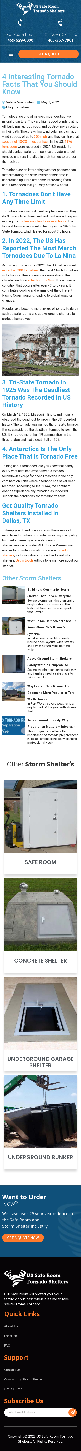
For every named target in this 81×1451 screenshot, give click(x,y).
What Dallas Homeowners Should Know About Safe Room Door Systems (51, 627)
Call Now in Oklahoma (60, 34)
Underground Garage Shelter (40, 1062)
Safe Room (40, 862)
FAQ (7, 1345)
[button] (10, 54)
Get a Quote (13, 1389)
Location (10, 1336)
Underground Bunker (40, 1157)
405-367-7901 (61, 40)
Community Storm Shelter (23, 1379)
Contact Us (12, 1369)
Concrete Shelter (40, 960)
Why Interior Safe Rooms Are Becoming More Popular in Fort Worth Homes (50, 692)
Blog (9, 107)
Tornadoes (22, 107)
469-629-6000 (20, 40)
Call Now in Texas (20, 34)
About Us (11, 1326)
